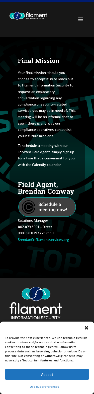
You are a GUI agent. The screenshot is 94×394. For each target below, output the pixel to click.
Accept (47, 374)
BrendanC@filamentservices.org (43, 239)
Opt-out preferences (44, 386)
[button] (86, 327)
